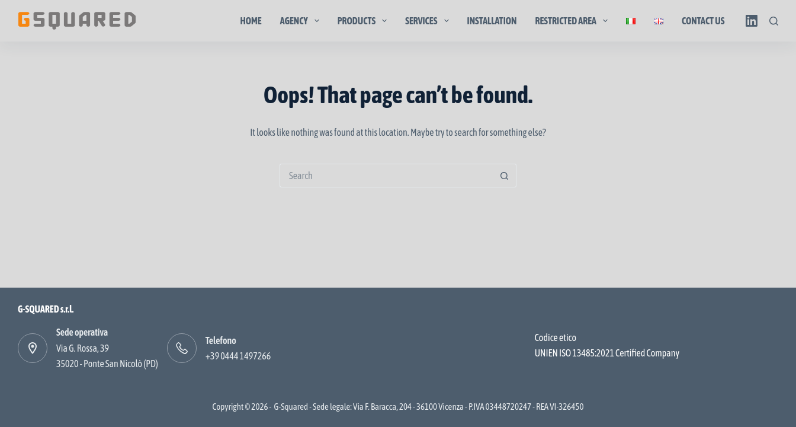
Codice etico (555, 337)
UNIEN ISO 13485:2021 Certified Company (607, 353)
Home (250, 20)
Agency (302, 21)
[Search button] (504, 175)
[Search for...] (386, 175)
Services (429, 21)
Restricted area (574, 21)
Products (365, 21)
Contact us (703, 20)
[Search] (773, 21)
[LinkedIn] (752, 21)
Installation (492, 20)
